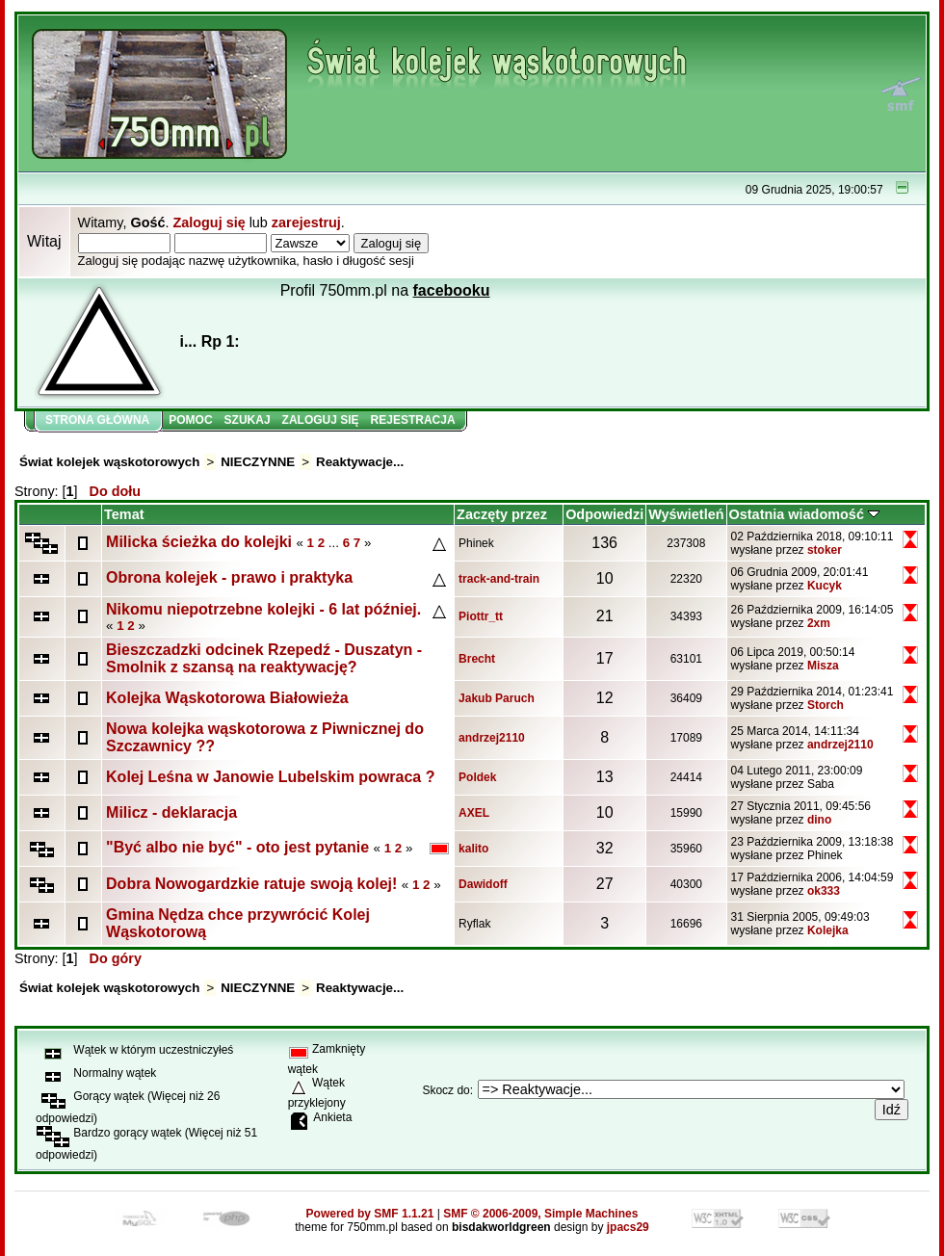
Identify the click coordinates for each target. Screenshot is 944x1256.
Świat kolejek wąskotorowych (109, 462)
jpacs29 (628, 1227)
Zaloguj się (208, 222)
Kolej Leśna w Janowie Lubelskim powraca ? (270, 777)
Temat (124, 514)
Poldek (477, 777)
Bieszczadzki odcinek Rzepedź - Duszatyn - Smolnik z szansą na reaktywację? (264, 658)
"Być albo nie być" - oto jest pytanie (237, 847)
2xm (818, 623)
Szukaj (247, 420)
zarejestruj (306, 222)
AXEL (474, 813)
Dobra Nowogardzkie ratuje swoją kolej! (251, 884)
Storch (825, 705)
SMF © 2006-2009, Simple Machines (540, 1213)
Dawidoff (483, 884)
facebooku (451, 290)
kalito (473, 848)
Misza (823, 665)
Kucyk (824, 585)
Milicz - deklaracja (171, 812)
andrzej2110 (492, 738)
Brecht (477, 659)
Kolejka (828, 930)
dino (819, 819)
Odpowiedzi (604, 514)
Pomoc (190, 420)
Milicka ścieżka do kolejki (199, 542)
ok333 (823, 891)
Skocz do (445, 1090)
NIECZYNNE (258, 462)
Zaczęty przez (502, 514)
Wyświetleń (685, 514)
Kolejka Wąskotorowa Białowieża (227, 698)
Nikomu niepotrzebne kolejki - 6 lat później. (263, 609)
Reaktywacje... (360, 462)
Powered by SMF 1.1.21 (370, 1213)
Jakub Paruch (497, 698)
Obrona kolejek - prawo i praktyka (229, 577)
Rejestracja (413, 420)
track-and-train (499, 579)
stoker (824, 550)
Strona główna (97, 420)
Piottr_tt (481, 616)
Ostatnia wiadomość (804, 514)
